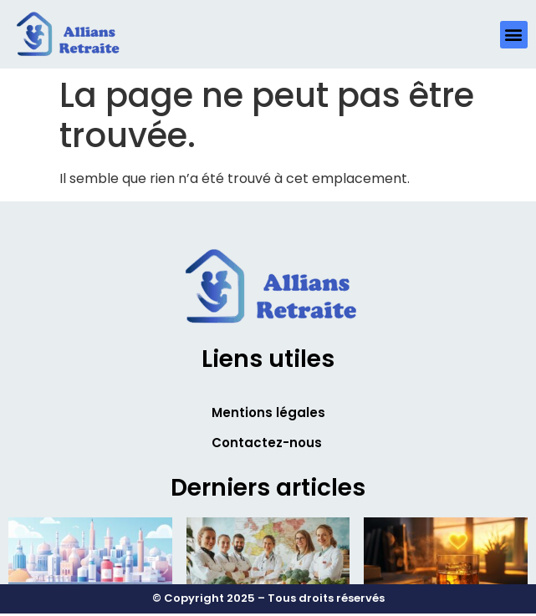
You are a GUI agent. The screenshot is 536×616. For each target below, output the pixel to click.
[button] (514, 34)
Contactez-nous (267, 442)
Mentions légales (268, 412)
